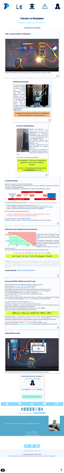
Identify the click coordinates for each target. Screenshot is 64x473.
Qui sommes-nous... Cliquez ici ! (32, 451)
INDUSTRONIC (40, 413)
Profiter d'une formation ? (32, 396)
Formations (19, 1)
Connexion (57, 1)
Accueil (6, 1)
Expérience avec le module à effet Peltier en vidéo (32, 353)
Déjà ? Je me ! (32, 389)
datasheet (32, 137)
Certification (32, 1)
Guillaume (30, 423)
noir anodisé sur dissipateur (25, 324)
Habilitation (45, 1)
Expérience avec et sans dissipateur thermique (32, 53)
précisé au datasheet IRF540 (20, 286)
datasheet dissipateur (14, 295)
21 (57, 404)
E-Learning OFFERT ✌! (32, 382)
